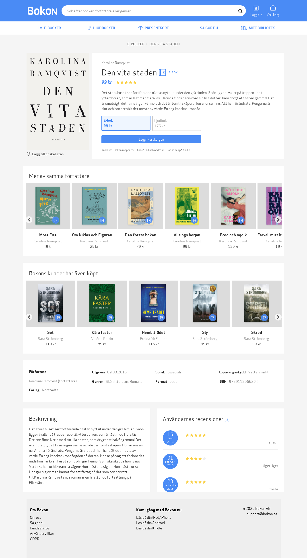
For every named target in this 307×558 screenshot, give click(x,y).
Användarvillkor (42, 533)
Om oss (35, 517)
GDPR (34, 538)
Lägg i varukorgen (151, 139)
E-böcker (49, 28)
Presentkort (153, 28)
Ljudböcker (101, 28)
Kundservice (39, 527)
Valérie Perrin (102, 338)
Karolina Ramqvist (115, 62)
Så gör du (206, 28)
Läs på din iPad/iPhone (153, 517)
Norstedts (50, 389)
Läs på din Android (150, 522)
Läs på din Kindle (149, 527)
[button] (31, 216)
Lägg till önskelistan (48, 153)
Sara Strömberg (50, 338)
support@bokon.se (260, 513)
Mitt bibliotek (258, 28)
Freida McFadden (153, 338)
